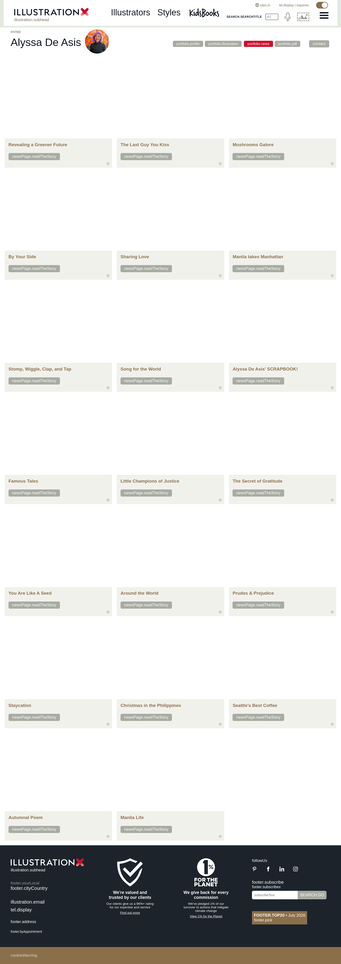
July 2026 (279, 917)
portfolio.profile (179, 44)
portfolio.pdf (290, 44)
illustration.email (28, 903)
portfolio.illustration (219, 44)
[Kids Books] (205, 13)
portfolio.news (257, 44)
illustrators (130, 13)
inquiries (305, 5)
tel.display (289, 5)
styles (169, 13)
